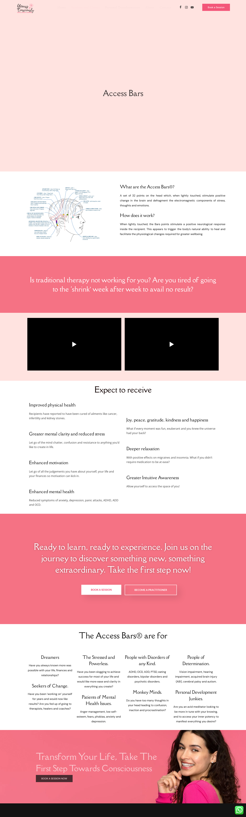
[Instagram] (186, 7)
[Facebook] (180, 7)
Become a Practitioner (150, 589)
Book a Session (101, 589)
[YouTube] (192, 7)
